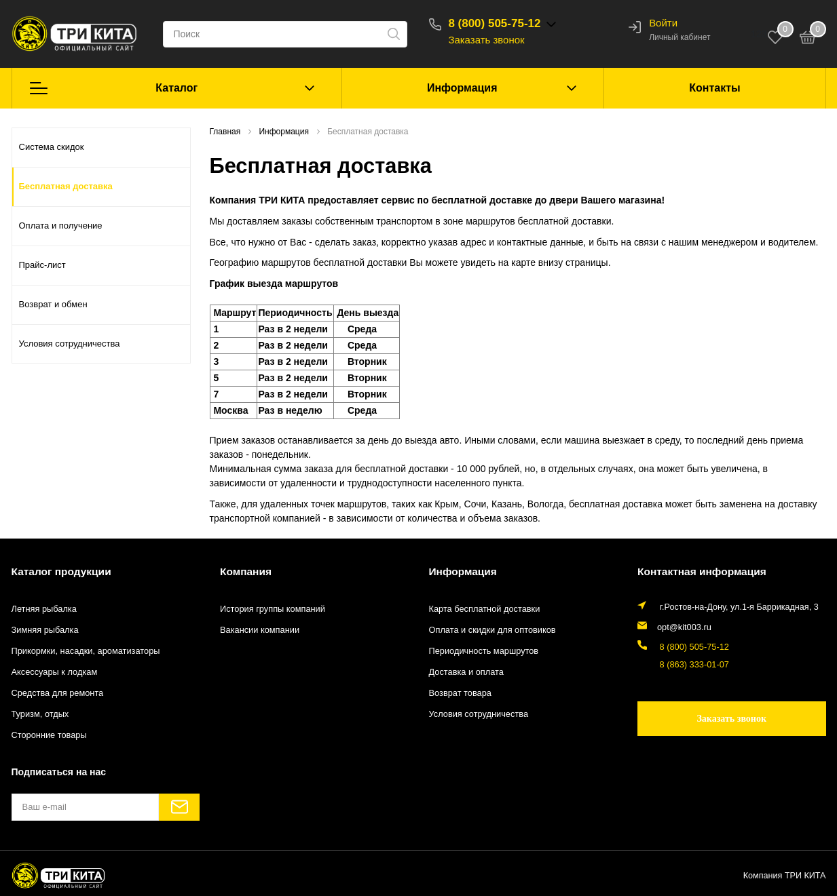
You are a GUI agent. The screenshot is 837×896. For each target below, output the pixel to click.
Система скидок (51, 147)
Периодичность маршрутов (483, 650)
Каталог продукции (60, 571)
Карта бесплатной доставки (483, 608)
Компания (245, 571)
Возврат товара (460, 693)
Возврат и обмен (53, 304)
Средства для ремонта (57, 693)
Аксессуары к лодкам (54, 672)
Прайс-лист (42, 265)
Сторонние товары (49, 735)
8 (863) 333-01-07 (691, 663)
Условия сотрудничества (69, 343)
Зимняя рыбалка (45, 629)
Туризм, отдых (40, 714)
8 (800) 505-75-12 (497, 23)
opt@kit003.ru (684, 626)
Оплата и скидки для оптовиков (491, 629)
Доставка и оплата (466, 672)
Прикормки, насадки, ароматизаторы (85, 650)
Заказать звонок (489, 39)
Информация (462, 88)
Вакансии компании (259, 629)
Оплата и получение (61, 225)
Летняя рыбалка (44, 608)
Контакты (714, 88)
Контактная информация (699, 571)
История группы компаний (271, 608)
